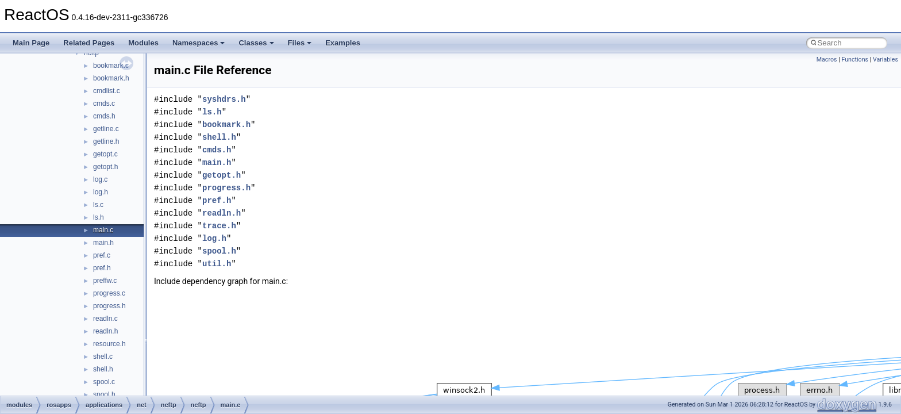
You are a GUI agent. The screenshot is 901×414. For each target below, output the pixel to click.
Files (300, 43)
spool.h (104, 394)
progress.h (109, 306)
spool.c (104, 382)
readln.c (105, 319)
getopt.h (105, 167)
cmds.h (104, 116)
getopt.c (105, 154)
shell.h (103, 369)
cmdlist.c (106, 91)
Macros (827, 59)
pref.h (102, 268)
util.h (216, 263)
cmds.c (104, 103)
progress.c (109, 293)
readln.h (105, 331)
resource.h (109, 344)
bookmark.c (111, 66)
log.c (100, 179)
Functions (854, 59)
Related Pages (88, 43)
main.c (103, 230)
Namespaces (198, 43)
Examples (342, 43)
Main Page (31, 43)
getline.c (106, 129)
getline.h (106, 141)
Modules (143, 43)
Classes (256, 43)
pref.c (101, 255)
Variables (885, 59)
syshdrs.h (224, 99)
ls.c (98, 205)
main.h (103, 243)
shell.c (103, 356)
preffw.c (105, 281)
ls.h (98, 217)
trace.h (219, 225)
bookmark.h (111, 78)
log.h (100, 192)
